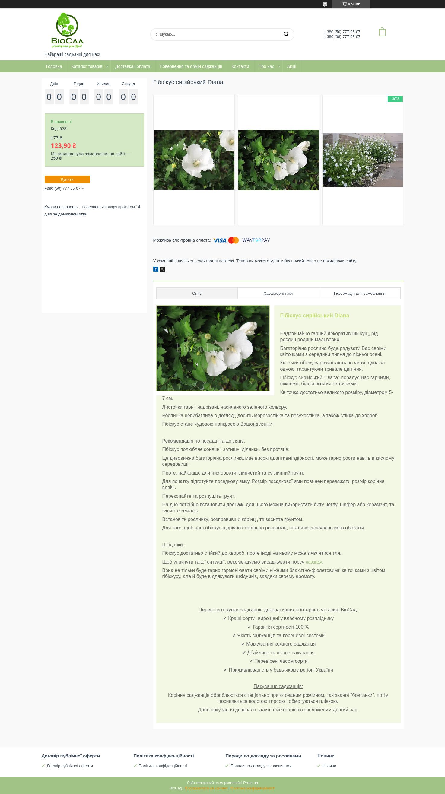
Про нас (266, 66)
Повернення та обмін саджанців (191, 66)
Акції (291, 66)
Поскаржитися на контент (206, 788)
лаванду (314, 562)
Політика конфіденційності (163, 766)
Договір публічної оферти (70, 766)
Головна (54, 66)
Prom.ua (250, 782)
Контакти (240, 66)
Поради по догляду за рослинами (260, 766)
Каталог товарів (87, 66)
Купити (67, 179)
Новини (329, 766)
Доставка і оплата (132, 66)
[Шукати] (286, 34)
